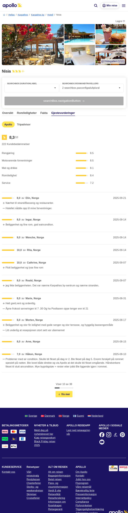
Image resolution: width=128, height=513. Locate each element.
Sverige (31, 416)
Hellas (11, 15)
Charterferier (34, 483)
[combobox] (32, 88)
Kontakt (80, 475)
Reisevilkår (54, 494)
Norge (64, 416)
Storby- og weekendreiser (35, 489)
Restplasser (33, 479)
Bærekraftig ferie (85, 490)
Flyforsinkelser (84, 505)
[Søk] (96, 5)
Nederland (95, 416)
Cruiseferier (33, 498)
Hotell (50, 15)
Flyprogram (82, 483)
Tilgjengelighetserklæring (90, 509)
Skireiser (32, 494)
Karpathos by (37, 15)
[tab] (8, 113)
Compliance (82, 501)
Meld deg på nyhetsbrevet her (43, 432)
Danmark (48, 416)
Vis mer (64, 394)
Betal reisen (55, 479)
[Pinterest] (122, 435)
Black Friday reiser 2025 (44, 443)
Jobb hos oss (83, 479)
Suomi (78, 416)
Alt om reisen (55, 472)
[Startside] (12, 5)
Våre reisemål (83, 487)
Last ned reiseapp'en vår (78, 432)
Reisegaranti (55, 509)
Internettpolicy (84, 498)
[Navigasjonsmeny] (124, 5)
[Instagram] (109, 435)
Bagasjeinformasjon (59, 475)
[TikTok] (115, 435)
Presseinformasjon (86, 494)
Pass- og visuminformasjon (58, 485)
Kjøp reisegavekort (45, 437)
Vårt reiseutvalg (33, 474)
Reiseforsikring (56, 498)
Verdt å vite (54, 490)
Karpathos (23, 15)
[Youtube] (102, 442)
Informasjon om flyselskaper (57, 503)
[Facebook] (102, 435)
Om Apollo (81, 472)
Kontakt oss (8, 472)
